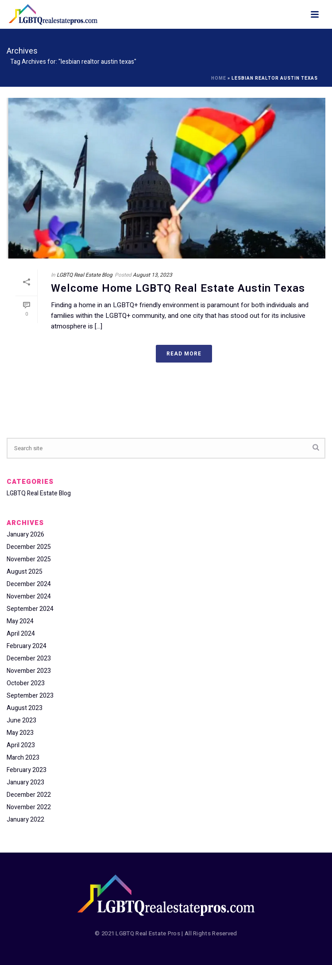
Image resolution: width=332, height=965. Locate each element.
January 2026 (25, 535)
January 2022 (25, 820)
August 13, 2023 (152, 275)
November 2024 (29, 597)
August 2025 (24, 572)
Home (218, 78)
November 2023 (29, 671)
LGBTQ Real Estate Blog (84, 275)
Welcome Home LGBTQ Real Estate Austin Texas (178, 288)
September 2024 (30, 609)
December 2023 (29, 659)
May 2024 (20, 621)
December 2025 (29, 547)
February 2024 (26, 646)
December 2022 (29, 795)
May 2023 (20, 733)
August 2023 (24, 708)
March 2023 (23, 758)
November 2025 (29, 560)
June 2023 (21, 721)
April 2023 (21, 745)
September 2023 (30, 696)
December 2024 (29, 584)
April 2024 (21, 634)
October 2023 (26, 683)
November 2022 (29, 807)
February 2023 (26, 770)
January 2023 (25, 783)
